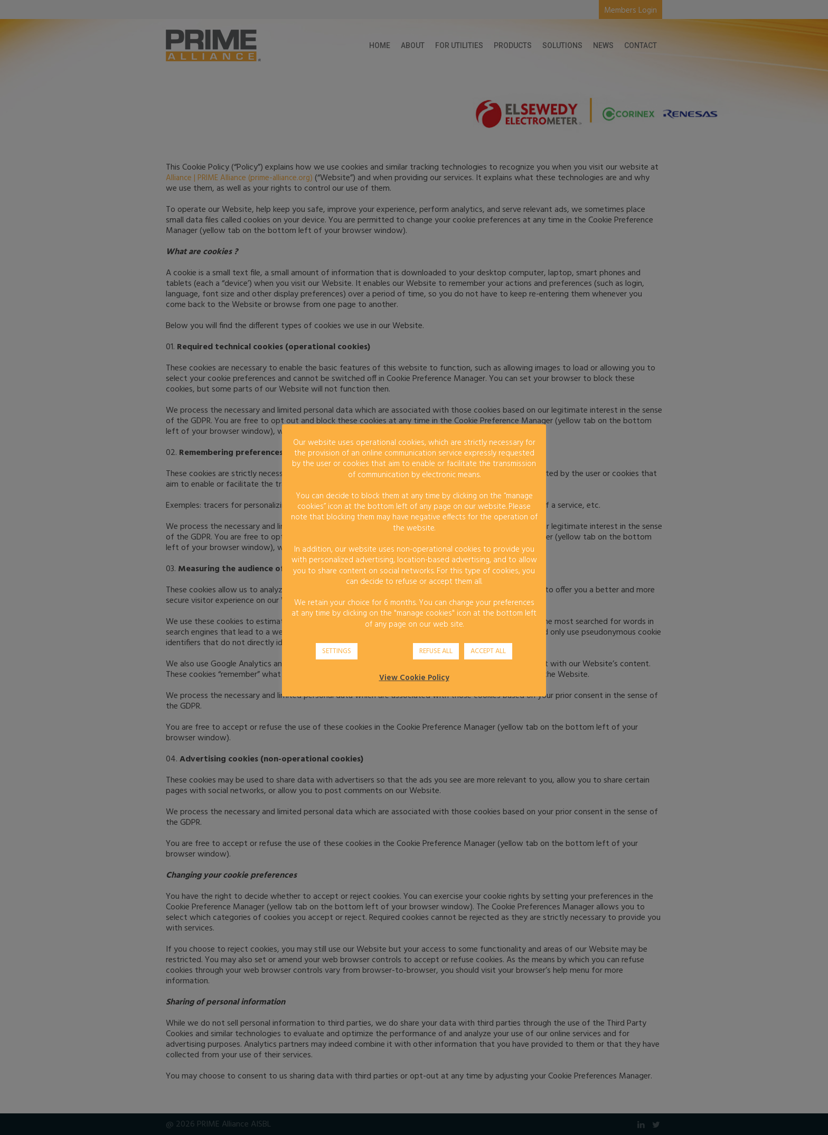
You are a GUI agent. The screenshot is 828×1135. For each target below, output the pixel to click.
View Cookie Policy (414, 678)
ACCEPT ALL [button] (488, 651)
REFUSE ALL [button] (436, 651)
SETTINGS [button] (336, 651)
